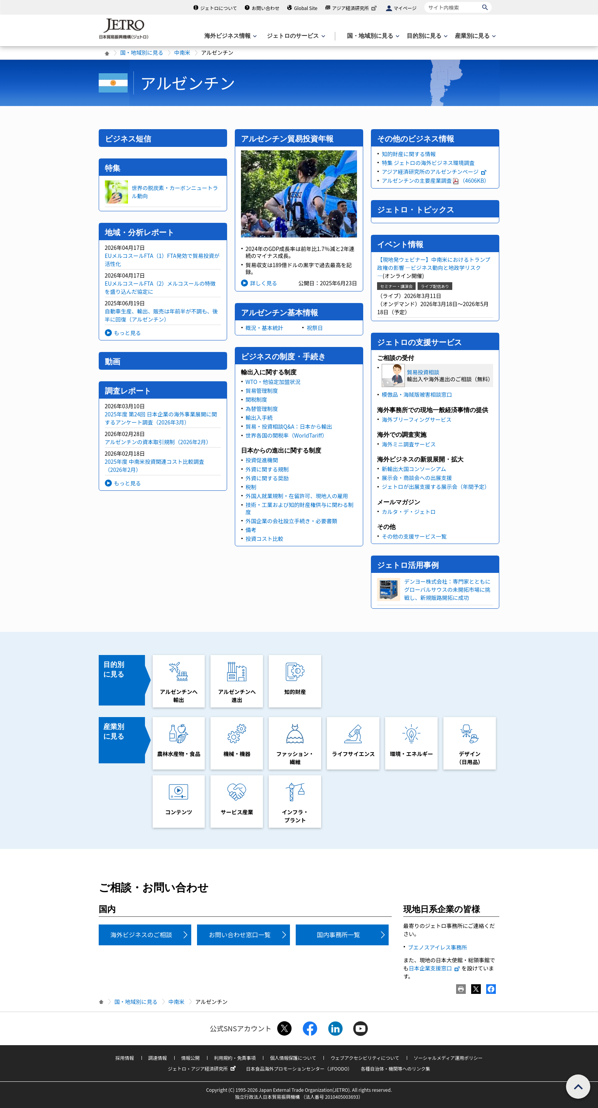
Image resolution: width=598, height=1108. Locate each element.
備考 (251, 530)
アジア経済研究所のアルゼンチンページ (434, 171)
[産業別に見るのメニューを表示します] (474, 36)
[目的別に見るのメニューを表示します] (426, 36)
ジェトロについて (218, 8)
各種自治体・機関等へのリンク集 (395, 1068)
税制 (251, 487)
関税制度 (256, 399)
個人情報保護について (293, 1057)
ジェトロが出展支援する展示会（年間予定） (436, 486)
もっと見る (127, 333)
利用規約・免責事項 (235, 1057)
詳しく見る (263, 283)
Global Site (305, 8)
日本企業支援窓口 (434, 968)
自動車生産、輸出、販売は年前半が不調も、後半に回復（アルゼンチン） (161, 315)
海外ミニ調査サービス (409, 444)
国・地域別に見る (141, 52)
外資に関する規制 (267, 469)
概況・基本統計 (264, 328)
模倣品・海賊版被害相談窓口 (417, 394)
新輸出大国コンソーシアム (414, 469)
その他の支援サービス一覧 (414, 536)
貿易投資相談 (423, 372)
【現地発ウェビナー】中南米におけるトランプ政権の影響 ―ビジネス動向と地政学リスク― (433, 268)
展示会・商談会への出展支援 (417, 478)
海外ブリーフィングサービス (416, 419)
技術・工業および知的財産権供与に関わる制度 (300, 508)
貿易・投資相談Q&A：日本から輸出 (289, 426)
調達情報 (157, 1057)
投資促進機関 (262, 460)
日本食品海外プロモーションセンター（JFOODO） (299, 1068)
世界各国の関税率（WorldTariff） (286, 435)
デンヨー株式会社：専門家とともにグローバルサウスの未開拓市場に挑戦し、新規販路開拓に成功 (447, 589)
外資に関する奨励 (267, 478)
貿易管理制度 (262, 390)
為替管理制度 (262, 409)
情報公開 (190, 1057)
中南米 (182, 52)
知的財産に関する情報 (409, 154)
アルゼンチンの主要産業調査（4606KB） (435, 180)
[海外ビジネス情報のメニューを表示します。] (229, 36)
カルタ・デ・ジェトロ (409, 511)
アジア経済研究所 (355, 8)
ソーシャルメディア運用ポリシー (448, 1057)
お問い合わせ (266, 8)
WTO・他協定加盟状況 (273, 382)
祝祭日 (315, 328)
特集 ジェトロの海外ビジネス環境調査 (428, 163)
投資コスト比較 (264, 538)
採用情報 (124, 1057)
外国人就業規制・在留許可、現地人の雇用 (297, 496)
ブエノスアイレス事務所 (437, 947)
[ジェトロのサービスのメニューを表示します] (295, 36)
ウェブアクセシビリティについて (364, 1057)
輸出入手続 (259, 417)
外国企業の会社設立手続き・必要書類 (291, 521)
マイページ (405, 8)
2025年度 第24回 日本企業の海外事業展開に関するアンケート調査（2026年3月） (161, 418)
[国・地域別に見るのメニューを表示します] (372, 36)
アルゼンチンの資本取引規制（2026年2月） (158, 442)
